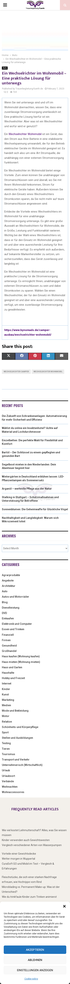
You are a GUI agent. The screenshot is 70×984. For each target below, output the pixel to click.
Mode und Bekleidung (15, 710)
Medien (6, 705)
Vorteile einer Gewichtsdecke (19, 853)
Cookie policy (31, 978)
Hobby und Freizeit (13, 678)
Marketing (8, 699)
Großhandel (9, 650)
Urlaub (6, 770)
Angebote (8, 580)
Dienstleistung (10, 607)
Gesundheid (9, 645)
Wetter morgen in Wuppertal (18, 858)
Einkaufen (8, 618)
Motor (5, 716)
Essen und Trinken (13, 629)
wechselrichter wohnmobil (48, 372)
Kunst (5, 694)
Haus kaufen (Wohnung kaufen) (21, 656)
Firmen (6, 640)
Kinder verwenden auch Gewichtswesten (26, 840)
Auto (5, 68)
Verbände (8, 781)
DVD (4, 613)
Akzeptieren (35, 949)
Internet (6, 683)
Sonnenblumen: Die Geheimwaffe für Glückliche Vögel (35, 509)
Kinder (6, 689)
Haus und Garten (12, 667)
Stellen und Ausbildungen (17, 737)
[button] (64, 906)
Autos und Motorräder (15, 596)
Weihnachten (10, 786)
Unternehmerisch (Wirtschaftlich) (22, 764)
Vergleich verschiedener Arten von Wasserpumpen (32, 845)
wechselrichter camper (16, 372)
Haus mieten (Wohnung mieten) (21, 661)
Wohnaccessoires (13, 792)
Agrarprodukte (11, 575)
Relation (7, 721)
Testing (6, 743)
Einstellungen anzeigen (35, 970)
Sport (5, 732)
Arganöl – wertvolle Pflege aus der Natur (27, 488)
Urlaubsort (8, 775)
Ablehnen (35, 960)
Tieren (6, 748)
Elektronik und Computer (17, 623)
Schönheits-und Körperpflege (20, 727)
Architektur (8, 585)
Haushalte (8, 672)
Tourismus (8, 754)
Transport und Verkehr (15, 759)
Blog (5, 602)
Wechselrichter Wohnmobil (25, 134)
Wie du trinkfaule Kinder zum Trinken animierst (29, 896)
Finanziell (8, 634)
